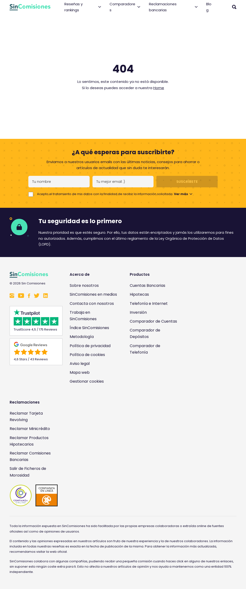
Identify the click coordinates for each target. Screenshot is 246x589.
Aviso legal (80, 363)
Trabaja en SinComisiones (83, 316)
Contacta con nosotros (92, 303)
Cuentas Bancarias (147, 285)
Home (158, 87)
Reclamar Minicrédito (30, 428)
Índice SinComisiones (89, 328)
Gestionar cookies (87, 381)
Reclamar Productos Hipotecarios (29, 441)
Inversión (138, 312)
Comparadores (125, 7)
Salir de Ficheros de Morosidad (28, 472)
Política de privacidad (90, 346)
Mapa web (80, 372)
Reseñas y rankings (82, 7)
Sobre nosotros (84, 285)
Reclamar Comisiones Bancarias (30, 456)
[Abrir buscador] (234, 7)
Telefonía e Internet (149, 303)
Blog (208, 7)
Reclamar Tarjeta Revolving (26, 417)
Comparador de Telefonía (145, 349)
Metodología (82, 336)
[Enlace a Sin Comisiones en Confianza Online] (34, 496)
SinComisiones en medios (93, 294)
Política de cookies (87, 354)
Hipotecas (139, 294)
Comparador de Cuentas (153, 321)
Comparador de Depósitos (145, 333)
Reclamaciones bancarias (173, 7)
